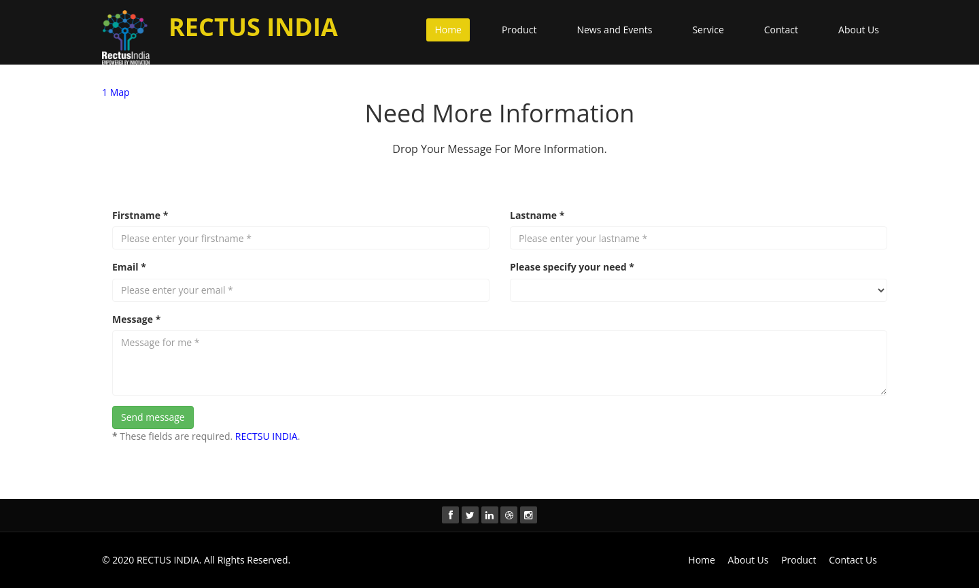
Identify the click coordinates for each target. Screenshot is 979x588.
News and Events (614, 29)
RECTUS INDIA (168, 559)
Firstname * (140, 215)
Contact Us (853, 559)
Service (707, 29)
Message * (136, 319)
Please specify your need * (572, 266)
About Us (858, 29)
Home (448, 29)
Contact (781, 29)
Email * (129, 266)
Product (519, 29)
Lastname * (537, 215)
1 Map (116, 92)
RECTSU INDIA (266, 436)
